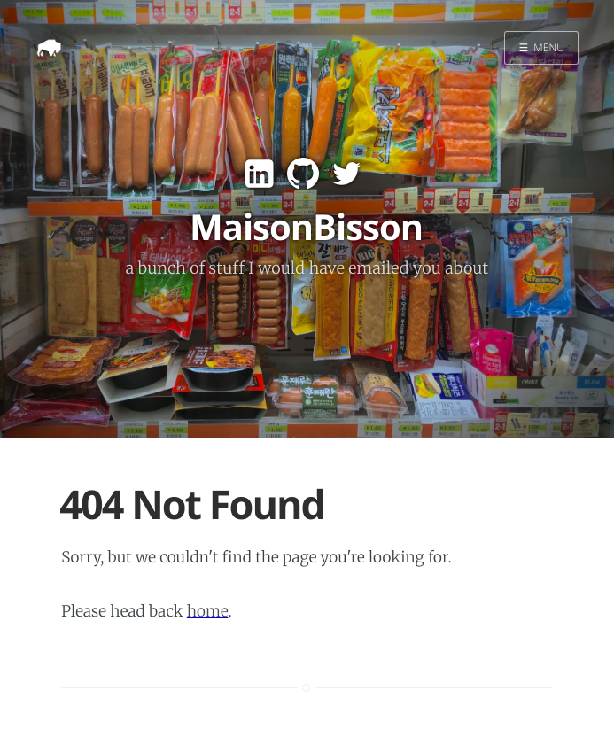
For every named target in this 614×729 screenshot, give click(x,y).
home (208, 611)
